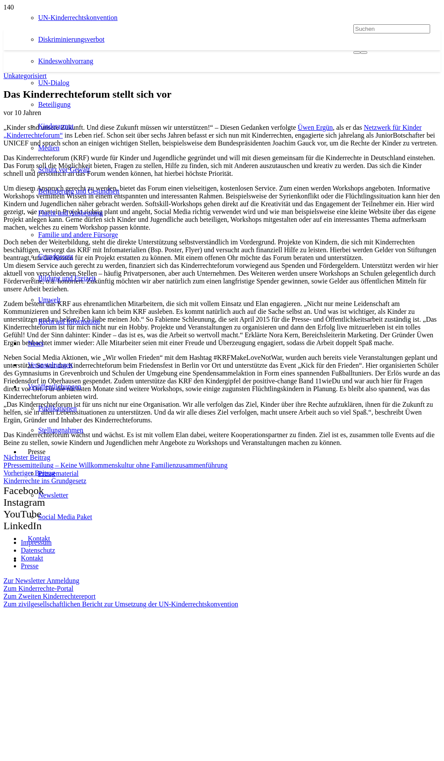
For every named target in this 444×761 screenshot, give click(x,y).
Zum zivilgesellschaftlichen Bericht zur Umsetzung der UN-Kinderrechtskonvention (120, 604)
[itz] (83, 649)
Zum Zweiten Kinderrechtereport (49, 596)
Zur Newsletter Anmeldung (41, 580)
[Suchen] (391, 28)
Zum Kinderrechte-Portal (38, 588)
